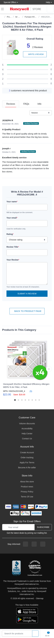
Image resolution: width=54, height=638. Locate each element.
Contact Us (27, 438)
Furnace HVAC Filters (34, 17)
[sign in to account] (50, 9)
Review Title (12, 247)
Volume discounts (27, 423)
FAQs (26, 104)
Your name (12, 201)
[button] (49, 369)
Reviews (10, 104)
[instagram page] (34, 544)
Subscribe (43, 527)
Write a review (35, 54)
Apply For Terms (27, 462)
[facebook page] (25, 544)
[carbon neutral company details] (35, 568)
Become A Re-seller (27, 467)
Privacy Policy (27, 491)
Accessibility (26, 428)
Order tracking (27, 457)
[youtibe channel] (42, 544)
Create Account (27, 452)
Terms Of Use (27, 496)
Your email (11, 218)
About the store (27, 481)
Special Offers (9, 2)
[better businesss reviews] (16, 568)
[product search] (35, 633)
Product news (27, 486)
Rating (10, 234)
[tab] (10, 103)
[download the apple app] (27, 611)
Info (39, 104)
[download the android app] (27, 619)
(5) (29, 391)
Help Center (27, 433)
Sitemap (39, 598)
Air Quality (19, 17)
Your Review (12, 260)
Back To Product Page (27, 311)
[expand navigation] (2, 9)
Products (10, 17)
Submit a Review (26, 293)
